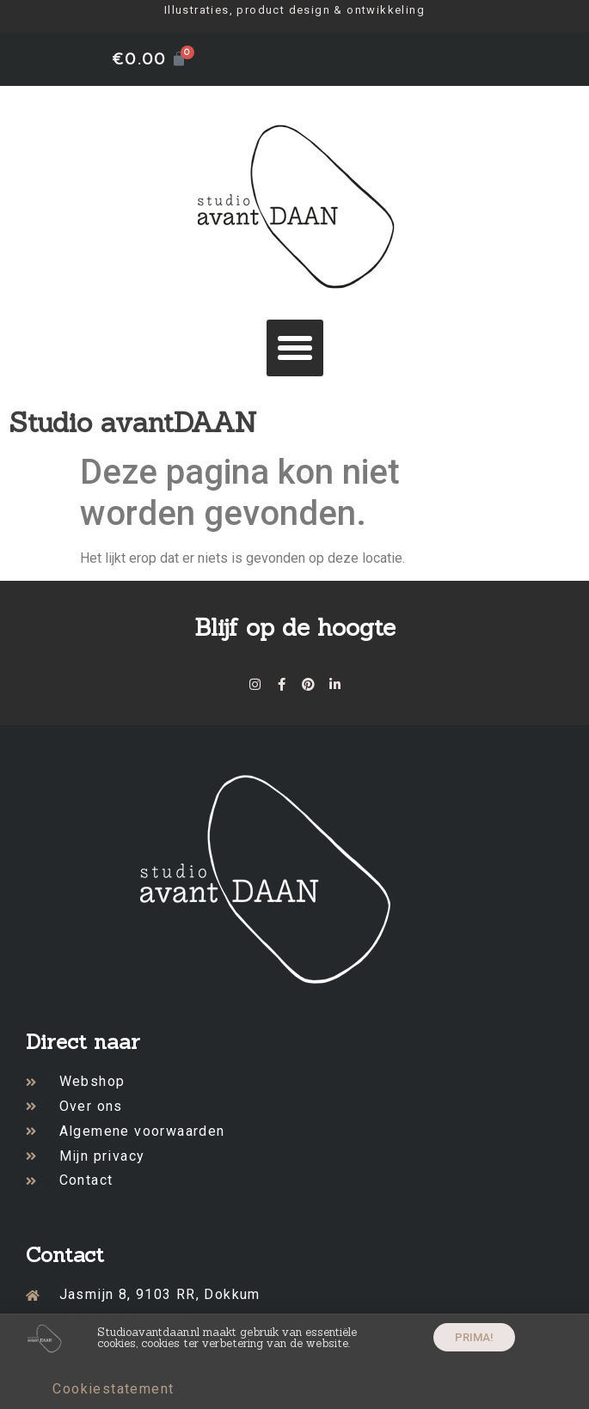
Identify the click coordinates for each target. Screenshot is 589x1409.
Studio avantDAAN (133, 422)
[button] (295, 348)
